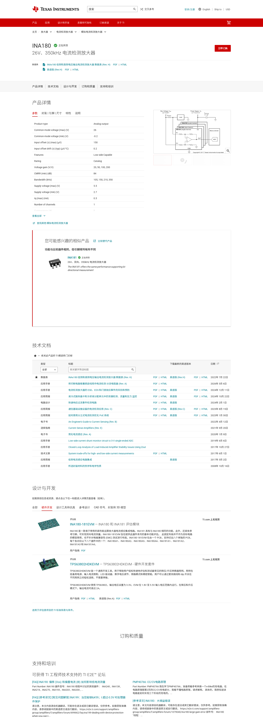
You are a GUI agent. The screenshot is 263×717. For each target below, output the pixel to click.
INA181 (72, 257)
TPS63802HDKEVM (84, 520)
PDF (115, 64)
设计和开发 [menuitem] (63, 22)
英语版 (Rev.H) (54, 69)
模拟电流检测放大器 (91, 32)
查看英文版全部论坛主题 (76, 711)
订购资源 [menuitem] (104, 22)
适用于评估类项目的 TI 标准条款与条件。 (53, 566)
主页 (34, 32)
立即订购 (222, 48)
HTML (124, 64)
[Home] (55, 9)
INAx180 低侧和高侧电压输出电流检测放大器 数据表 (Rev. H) (78, 64)
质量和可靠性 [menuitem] (84, 22)
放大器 (44, 32)
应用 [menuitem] (47, 22)
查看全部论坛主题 (44, 711)
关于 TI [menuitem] (120, 22)
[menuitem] (229, 22)
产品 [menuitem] (34, 22)
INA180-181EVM (82, 480)
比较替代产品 (105, 241)
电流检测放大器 (64, 32)
